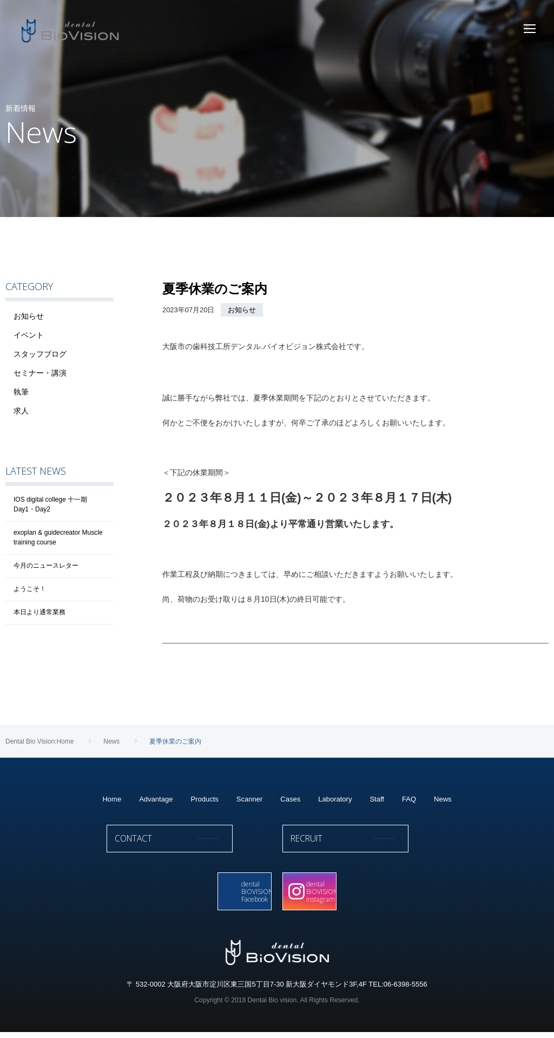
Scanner (249, 799)
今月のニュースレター (46, 565)
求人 (21, 410)
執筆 (21, 391)
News (443, 799)
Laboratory (335, 799)
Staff (377, 799)
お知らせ (242, 310)
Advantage (156, 799)
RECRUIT (364, 843)
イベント (29, 335)
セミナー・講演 (40, 373)
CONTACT (189, 843)
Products (204, 799)
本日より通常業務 (39, 612)
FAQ (409, 799)
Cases (290, 799)
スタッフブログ (40, 354)
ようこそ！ (30, 589)
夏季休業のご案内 (214, 288)
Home (111, 799)
